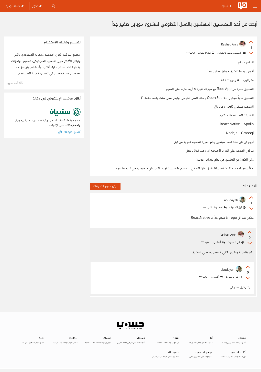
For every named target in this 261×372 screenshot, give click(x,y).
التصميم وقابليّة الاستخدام (231, 53)
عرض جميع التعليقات (105, 186)
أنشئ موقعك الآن (69, 132)
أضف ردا (220, 208)
